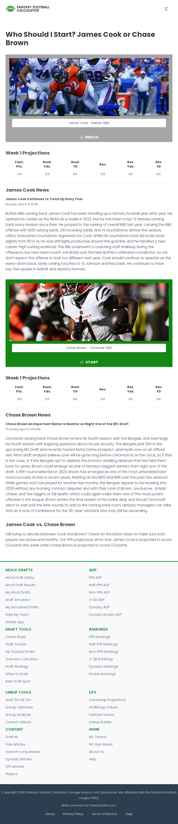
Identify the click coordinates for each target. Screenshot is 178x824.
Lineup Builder (100, 722)
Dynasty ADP (99, 607)
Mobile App (15, 622)
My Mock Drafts (18, 592)
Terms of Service (104, 814)
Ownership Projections (107, 700)
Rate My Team (17, 614)
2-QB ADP (97, 599)
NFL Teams (97, 737)
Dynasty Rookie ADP (105, 614)
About (50, 814)
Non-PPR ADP (99, 592)
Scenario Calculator (22, 659)
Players (11, 774)
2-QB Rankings (101, 659)
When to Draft (17, 674)
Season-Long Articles (23, 751)
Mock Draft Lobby (20, 577)
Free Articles (15, 744)
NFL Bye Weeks (101, 744)
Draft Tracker (16, 644)
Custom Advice (18, 722)
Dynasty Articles (19, 759)
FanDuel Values (101, 714)
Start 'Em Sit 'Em (18, 700)
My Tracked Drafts (20, 651)
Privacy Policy (73, 814)
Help (92, 759)
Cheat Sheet (16, 637)
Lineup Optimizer (19, 707)
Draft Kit (12, 737)
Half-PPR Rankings (103, 644)
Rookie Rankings (102, 674)
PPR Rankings (99, 637)
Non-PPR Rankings (103, 651)
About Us (96, 751)
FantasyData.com (103, 805)
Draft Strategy (17, 666)
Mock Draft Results (21, 585)
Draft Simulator (18, 599)
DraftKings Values (103, 707)
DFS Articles (15, 766)
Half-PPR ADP (99, 585)
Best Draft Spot (18, 681)
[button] (166, 9)
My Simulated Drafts (22, 607)
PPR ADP (95, 577)
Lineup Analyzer (18, 714)
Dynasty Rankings (103, 666)
